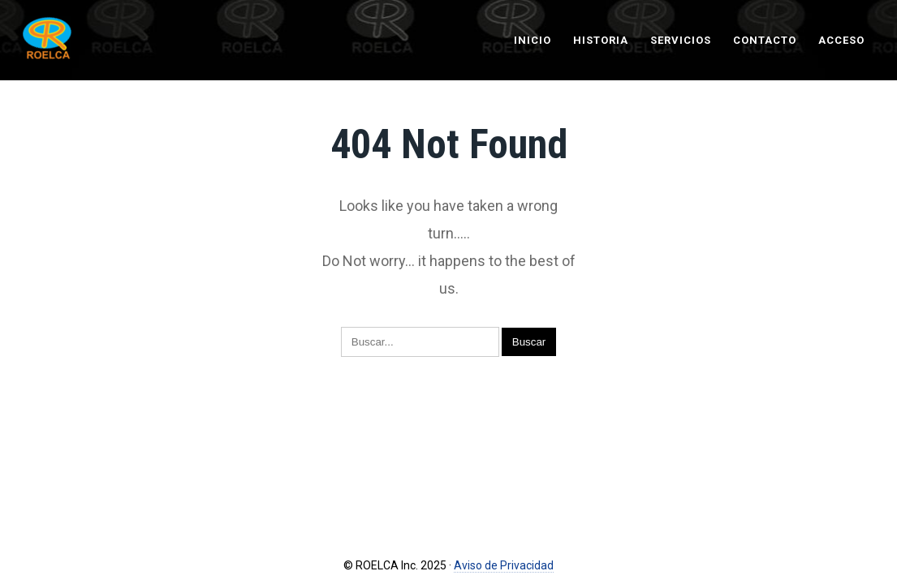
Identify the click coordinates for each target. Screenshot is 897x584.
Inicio (532, 40)
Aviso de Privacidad (504, 565)
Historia (600, 40)
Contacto (764, 40)
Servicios (680, 40)
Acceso (841, 40)
